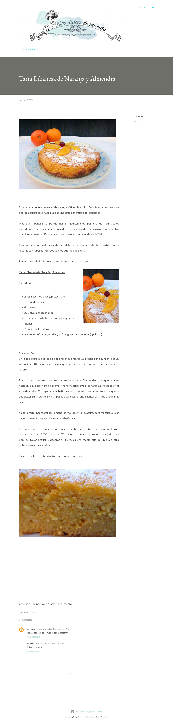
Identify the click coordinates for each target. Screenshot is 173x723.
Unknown (31, 629)
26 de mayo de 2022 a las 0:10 (50, 643)
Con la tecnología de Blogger (86, 711)
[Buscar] (141, 7)
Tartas (136, 121)
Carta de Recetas (28, 49)
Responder (33, 637)
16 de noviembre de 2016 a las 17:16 (53, 629)
